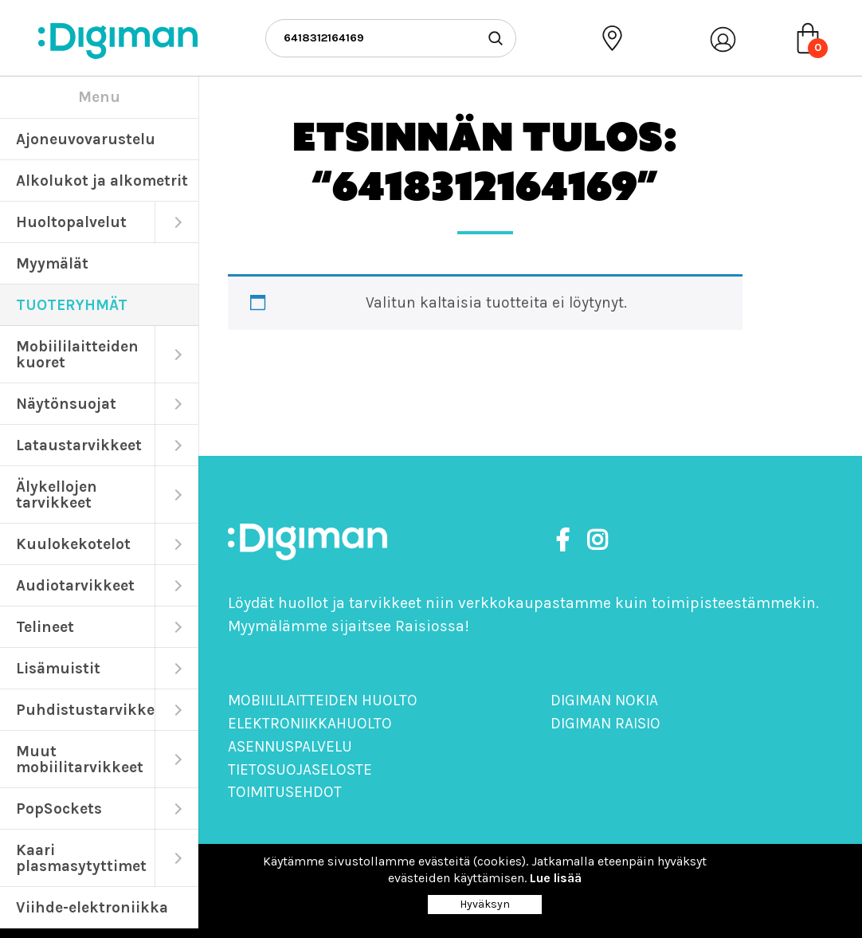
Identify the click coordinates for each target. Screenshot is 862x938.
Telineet (45, 627)
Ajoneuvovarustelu (85, 139)
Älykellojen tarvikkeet (56, 494)
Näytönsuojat (66, 403)
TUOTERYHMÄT (71, 305)
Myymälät (52, 263)
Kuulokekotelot (73, 544)
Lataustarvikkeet (79, 445)
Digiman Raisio (605, 723)
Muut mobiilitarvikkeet (79, 759)
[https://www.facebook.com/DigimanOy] (565, 541)
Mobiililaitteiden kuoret (77, 354)
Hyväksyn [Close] (485, 904)
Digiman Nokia (604, 700)
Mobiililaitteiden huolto (322, 700)
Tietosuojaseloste (300, 769)
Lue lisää (556, 877)
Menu (99, 97)
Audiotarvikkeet (75, 585)
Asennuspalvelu (290, 746)
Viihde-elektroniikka (92, 907)
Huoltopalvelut (71, 222)
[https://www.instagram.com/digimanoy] (597, 541)
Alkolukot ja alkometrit (102, 180)
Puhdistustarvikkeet (85, 710)
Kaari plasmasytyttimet (81, 858)
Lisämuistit (58, 668)
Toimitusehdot (285, 792)
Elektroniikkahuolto (310, 723)
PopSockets (59, 808)
